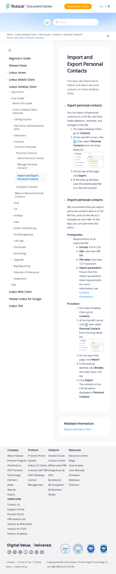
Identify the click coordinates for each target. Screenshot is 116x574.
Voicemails (20, 247)
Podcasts (74, 484)
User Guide (44, 34)
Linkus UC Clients (37, 465)
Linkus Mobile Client (22, 79)
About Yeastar (15, 455)
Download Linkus (78, 6)
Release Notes (18, 65)
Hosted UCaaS (56, 455)
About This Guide (22, 103)
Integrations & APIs (56, 473)
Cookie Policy (20, 566)
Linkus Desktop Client (26, 34)
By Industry (54, 480)
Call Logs (19, 240)
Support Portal (15, 509)
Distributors (14, 465)
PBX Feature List (16, 519)
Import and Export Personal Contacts (25, 37)
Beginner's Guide (20, 58)
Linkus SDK (16, 306)
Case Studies (76, 465)
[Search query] (76, 22)
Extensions (20, 135)
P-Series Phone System (36, 458)
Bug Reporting (22, 266)
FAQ (13, 284)
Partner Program (17, 460)
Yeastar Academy (17, 533)
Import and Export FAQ (77, 429)
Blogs (72, 460)
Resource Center (78, 455)
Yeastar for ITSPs (17, 528)
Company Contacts (27, 187)
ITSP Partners (15, 470)
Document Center (39, 6)
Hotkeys (18, 215)
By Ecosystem (56, 484)
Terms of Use (24, 562)
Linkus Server (17, 72)
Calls (16, 222)
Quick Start (17, 92)
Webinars (74, 480)
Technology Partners (14, 477)
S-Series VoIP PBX (38, 470)
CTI (15, 209)
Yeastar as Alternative (19, 524)
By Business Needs (55, 492)
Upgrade (19, 259)
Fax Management (23, 234)
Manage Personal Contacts (27, 166)
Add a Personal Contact (30, 158)
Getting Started (22, 119)
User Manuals (77, 470)
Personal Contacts (73, 34)
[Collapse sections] (108, 36)
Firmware (74, 475)
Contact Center (57, 460)
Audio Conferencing (25, 228)
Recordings (20, 253)
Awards (11, 489)
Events (11, 494)
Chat (16, 203)
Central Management (35, 482)
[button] (7, 58)
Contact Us (13, 504)
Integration (20, 278)
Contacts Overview (25, 146)
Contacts (57, 34)
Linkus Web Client (20, 292)
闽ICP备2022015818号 (63, 566)
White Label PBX (57, 465)
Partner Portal (15, 514)
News (10, 484)
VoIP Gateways (36, 475)
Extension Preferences (26, 272)
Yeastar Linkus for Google (25, 299)
